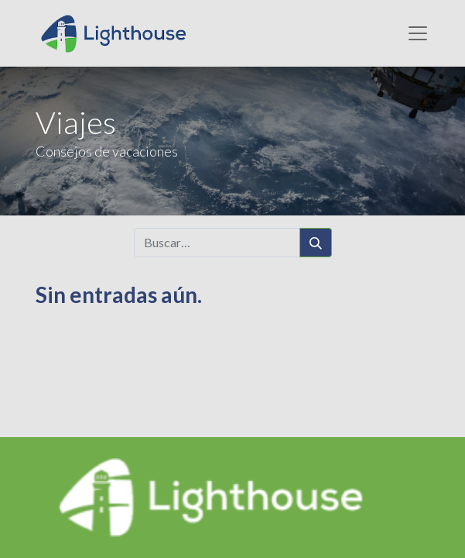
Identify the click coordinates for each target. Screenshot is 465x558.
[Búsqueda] (315, 242)
